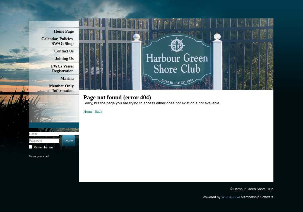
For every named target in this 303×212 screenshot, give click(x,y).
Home (88, 111)
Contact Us (64, 51)
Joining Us (64, 58)
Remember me (43, 147)
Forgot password (39, 156)
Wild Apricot (230, 197)
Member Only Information (61, 88)
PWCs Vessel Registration (62, 68)
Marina (67, 78)
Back (98, 111)
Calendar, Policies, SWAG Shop (58, 41)
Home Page (64, 31)
